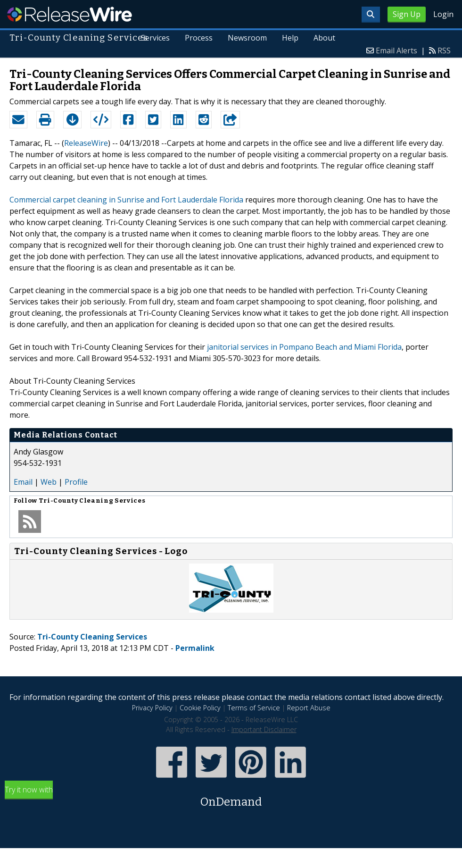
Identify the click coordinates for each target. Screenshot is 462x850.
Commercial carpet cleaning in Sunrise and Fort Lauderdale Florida (126, 199)
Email (23, 482)
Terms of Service (254, 707)
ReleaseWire (69, 14)
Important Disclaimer (264, 729)
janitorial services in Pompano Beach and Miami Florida (304, 347)
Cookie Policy (200, 707)
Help (290, 38)
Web (49, 482)
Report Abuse (308, 707)
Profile (76, 482)
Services (155, 38)
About (324, 38)
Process (199, 38)
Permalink (194, 648)
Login (443, 14)
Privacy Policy (152, 707)
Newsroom (247, 38)
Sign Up (407, 14)
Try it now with (231, 797)
